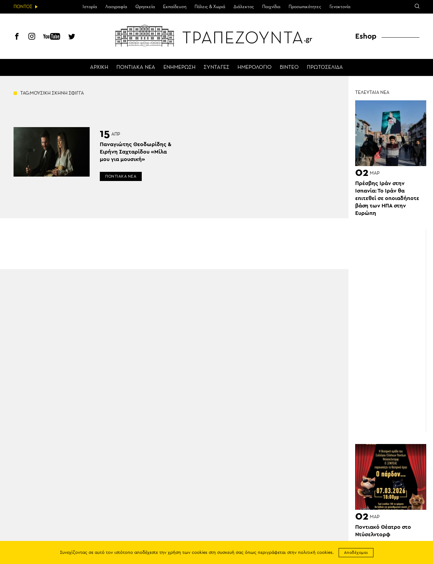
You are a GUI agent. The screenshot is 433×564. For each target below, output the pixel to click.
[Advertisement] (394, 330)
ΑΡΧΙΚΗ (99, 67)
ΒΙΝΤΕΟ (289, 67)
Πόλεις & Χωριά (210, 6)
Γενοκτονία (339, 6)
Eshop (366, 36)
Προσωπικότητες (305, 6)
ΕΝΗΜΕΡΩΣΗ (179, 67)
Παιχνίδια (271, 6)
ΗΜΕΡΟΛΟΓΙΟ (254, 67)
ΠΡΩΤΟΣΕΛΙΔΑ (325, 67)
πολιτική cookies (315, 552)
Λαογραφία (116, 6)
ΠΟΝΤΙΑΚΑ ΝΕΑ (135, 67)
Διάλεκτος (243, 6)
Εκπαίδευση (174, 6)
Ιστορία (90, 6)
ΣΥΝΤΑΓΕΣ (216, 67)
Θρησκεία (145, 6)
